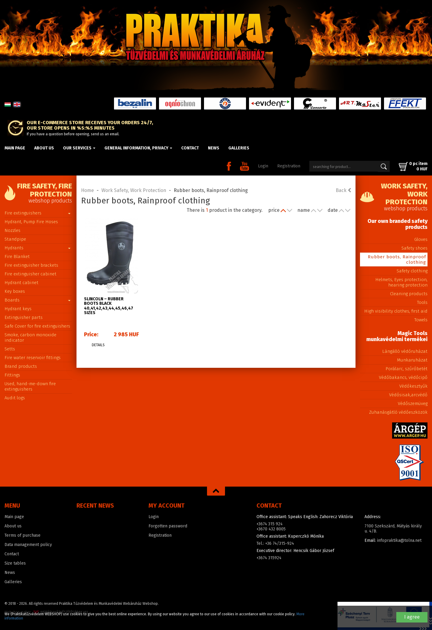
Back (343, 190)
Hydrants (37, 247)
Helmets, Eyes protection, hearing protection (401, 282)
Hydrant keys (18, 308)
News (213, 148)
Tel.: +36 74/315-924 (275, 543)
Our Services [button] (79, 148)
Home (87, 190)
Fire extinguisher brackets (31, 265)
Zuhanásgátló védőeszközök (398, 412)
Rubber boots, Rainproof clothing (397, 259)
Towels (421, 319)
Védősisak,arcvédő (408, 395)
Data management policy (28, 544)
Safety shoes (414, 248)
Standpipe (15, 239)
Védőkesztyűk (413, 386)
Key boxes (14, 291)
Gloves (421, 239)
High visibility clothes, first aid (396, 311)
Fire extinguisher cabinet (30, 274)
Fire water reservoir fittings (32, 357)
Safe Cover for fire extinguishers (37, 326)
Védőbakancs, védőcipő (403, 377)
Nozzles (12, 230)
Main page (14, 148)
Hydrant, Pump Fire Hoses (31, 221)
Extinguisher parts (23, 317)
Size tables (15, 563)
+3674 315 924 (269, 523)
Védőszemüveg (413, 403)
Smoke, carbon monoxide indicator (30, 337)
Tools (422, 302)
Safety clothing (412, 271)
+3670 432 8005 (271, 529)
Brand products (20, 366)
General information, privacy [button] (138, 148)
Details (98, 345)
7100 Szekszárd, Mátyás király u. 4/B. (393, 529)
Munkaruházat (412, 360)
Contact (190, 148)
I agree (412, 617)
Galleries (238, 148)
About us (44, 148)
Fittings (12, 375)
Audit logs (14, 397)
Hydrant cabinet (21, 282)
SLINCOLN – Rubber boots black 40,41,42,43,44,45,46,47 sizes (108, 305)
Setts (9, 349)
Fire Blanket (17, 256)
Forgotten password (167, 526)
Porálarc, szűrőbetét (407, 368)
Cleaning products (409, 293)
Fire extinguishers (37, 213)
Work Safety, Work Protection (133, 190)
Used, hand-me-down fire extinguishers (30, 386)
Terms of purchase (22, 535)
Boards (37, 300)
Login (263, 166)
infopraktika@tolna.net (399, 540)
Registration (288, 166)
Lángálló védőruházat (405, 351)
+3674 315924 (268, 557)
